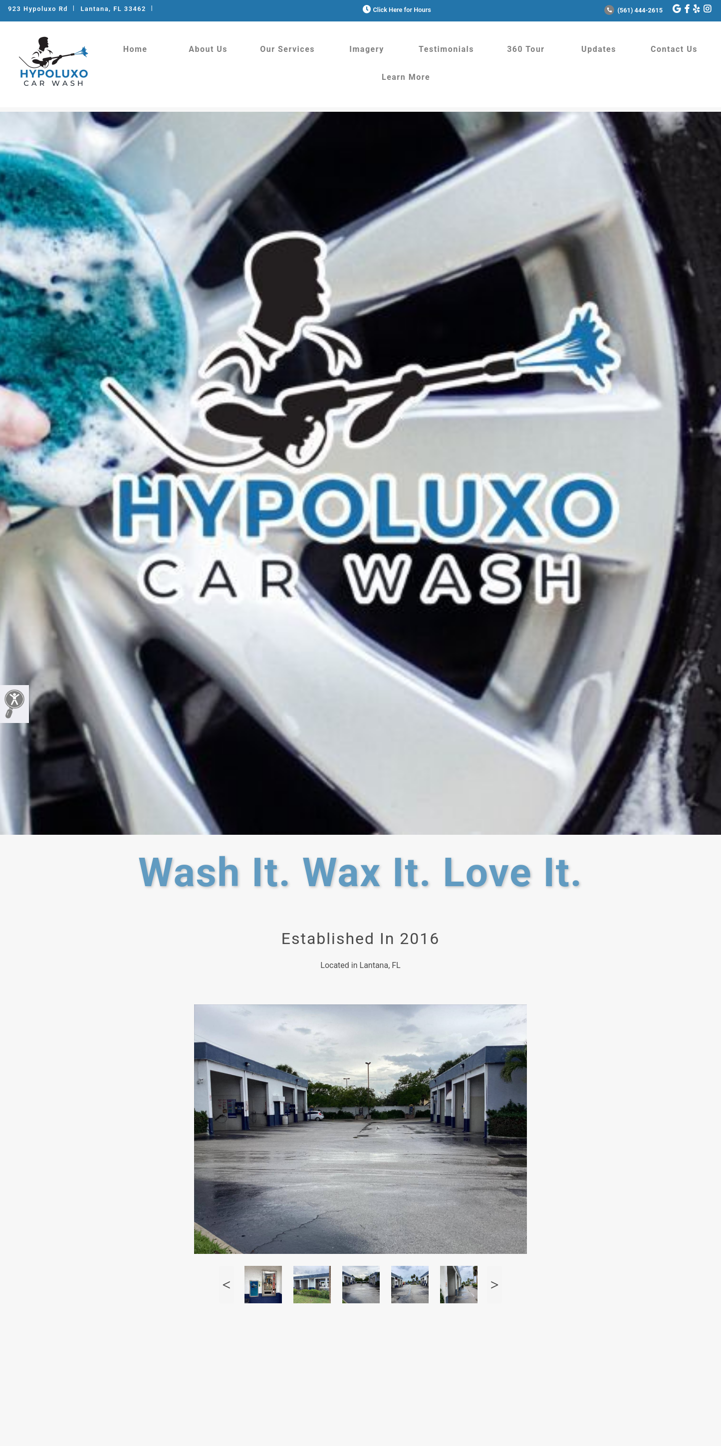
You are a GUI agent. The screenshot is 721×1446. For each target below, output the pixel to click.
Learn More (406, 77)
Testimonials (446, 49)
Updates (598, 49)
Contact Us (674, 49)
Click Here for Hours (396, 9)
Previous (226, 1284)
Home (135, 49)
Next (494, 1284)
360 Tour (526, 49)
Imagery (366, 49)
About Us (208, 49)
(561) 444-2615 (633, 10)
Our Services (287, 49)
